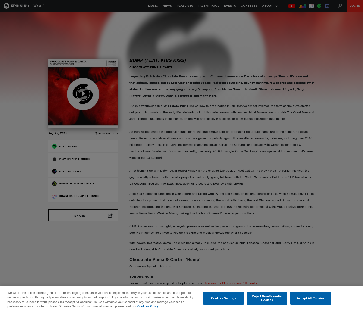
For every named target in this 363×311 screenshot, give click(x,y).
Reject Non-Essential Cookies (267, 298)
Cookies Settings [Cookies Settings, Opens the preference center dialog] (223, 298)
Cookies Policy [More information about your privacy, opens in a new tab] (148, 306)
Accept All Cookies (311, 298)
